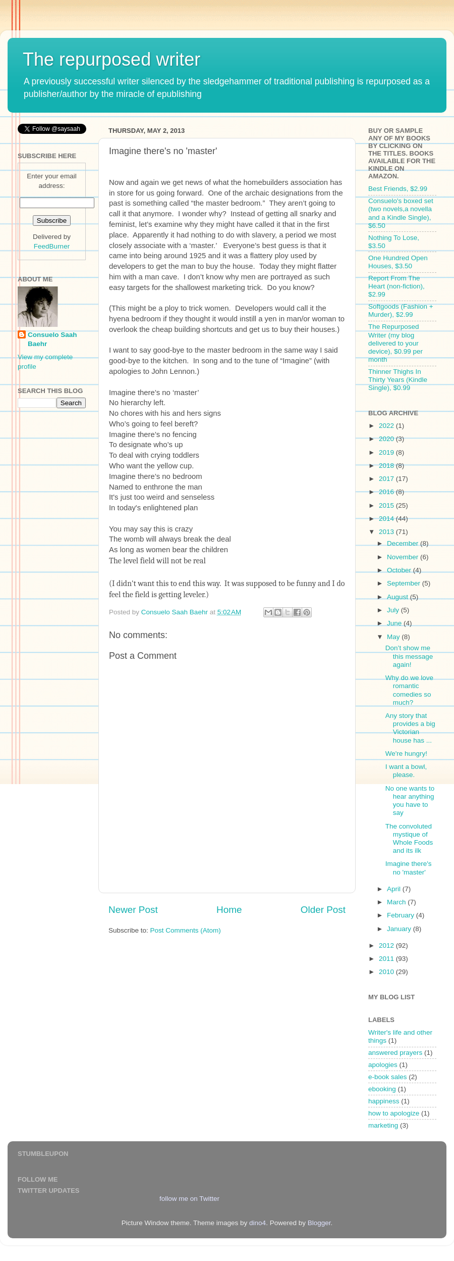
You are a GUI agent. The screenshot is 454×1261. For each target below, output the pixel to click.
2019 (387, 452)
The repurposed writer (111, 59)
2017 (387, 478)
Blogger (319, 1223)
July (394, 610)
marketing (383, 1125)
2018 (387, 465)
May (394, 637)
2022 (387, 425)
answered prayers (395, 1052)
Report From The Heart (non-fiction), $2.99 (396, 286)
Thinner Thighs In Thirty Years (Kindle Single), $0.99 (397, 380)
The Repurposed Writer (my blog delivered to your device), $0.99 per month (395, 343)
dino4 (257, 1223)
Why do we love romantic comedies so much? (409, 690)
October (400, 570)
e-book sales (387, 1077)
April (395, 889)
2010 (387, 972)
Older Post (323, 909)
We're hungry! (406, 753)
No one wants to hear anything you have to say (410, 801)
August (398, 597)
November (403, 557)
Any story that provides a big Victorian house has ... (410, 728)
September (404, 583)
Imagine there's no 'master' (408, 868)
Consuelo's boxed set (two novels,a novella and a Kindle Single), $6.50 (400, 213)
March (397, 902)
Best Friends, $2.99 (397, 188)
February (401, 915)
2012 (387, 945)
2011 (387, 958)
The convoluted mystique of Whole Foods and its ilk (409, 838)
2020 (387, 439)
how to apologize (393, 1113)
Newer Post (133, 909)
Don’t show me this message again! (409, 656)
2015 (387, 505)
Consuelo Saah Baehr (52, 339)
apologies (383, 1065)
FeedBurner (52, 246)
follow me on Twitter (189, 1198)
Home (229, 909)
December (403, 543)
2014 (387, 518)
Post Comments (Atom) (185, 930)
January (400, 929)
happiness (384, 1101)
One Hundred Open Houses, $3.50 (398, 262)
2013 (387, 532)
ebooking (382, 1089)
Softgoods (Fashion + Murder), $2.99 (400, 310)
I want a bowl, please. (406, 771)
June (395, 623)
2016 (387, 492)
